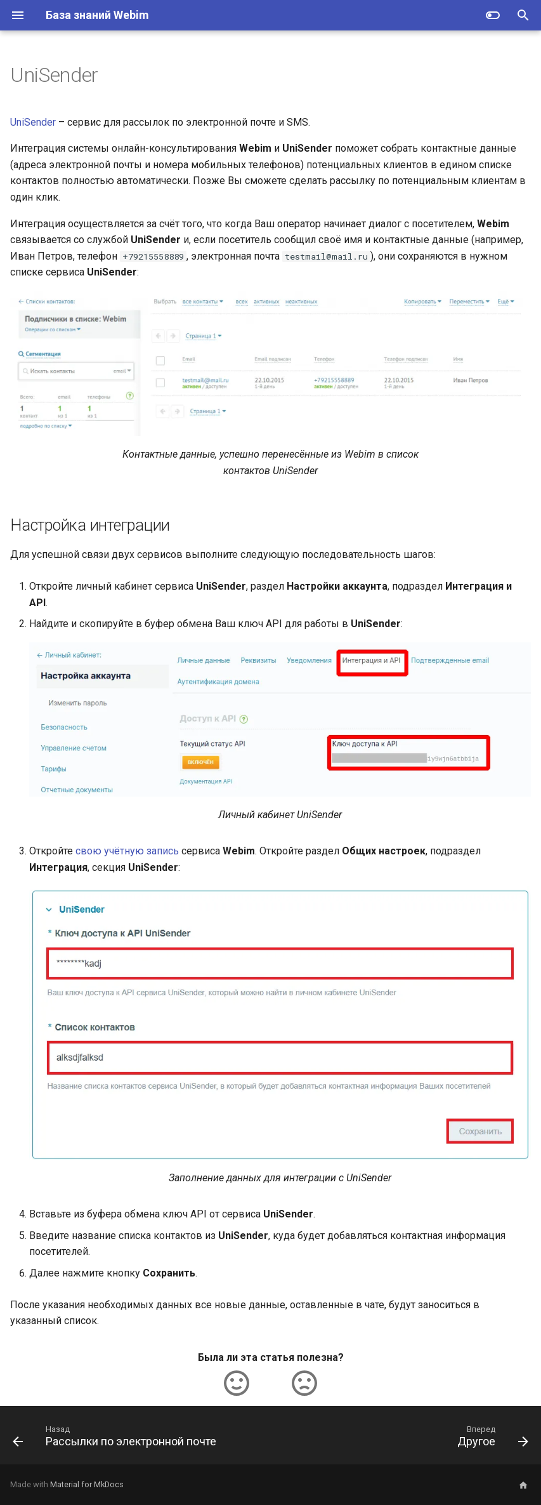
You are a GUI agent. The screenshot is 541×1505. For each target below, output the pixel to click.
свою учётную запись (127, 851)
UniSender (33, 122)
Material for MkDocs (87, 1484)
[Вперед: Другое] (490, 1439)
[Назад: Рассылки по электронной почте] (117, 1439)
